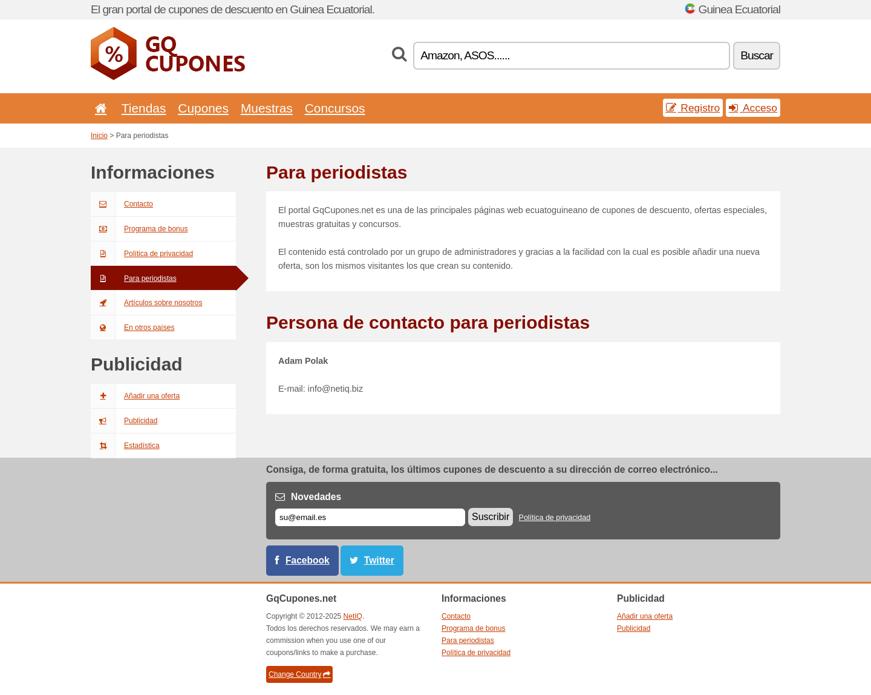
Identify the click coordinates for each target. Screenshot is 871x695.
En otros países (132, 327)
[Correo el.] (370, 517)
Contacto (122, 204)
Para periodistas (134, 278)
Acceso (753, 108)
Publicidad (124, 421)
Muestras (267, 108)
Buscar (756, 55)
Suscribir (490, 517)
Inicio (99, 135)
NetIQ (353, 616)
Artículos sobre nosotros (146, 303)
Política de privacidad (142, 254)
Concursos (335, 108)
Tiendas (144, 108)
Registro (693, 108)
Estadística (125, 445)
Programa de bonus (139, 229)
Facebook (307, 560)
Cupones (203, 108)
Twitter (379, 560)
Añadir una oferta (135, 396)
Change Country (299, 674)
